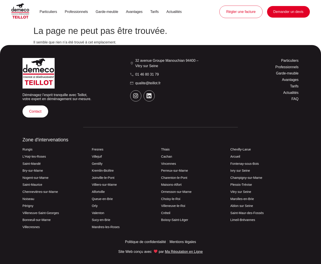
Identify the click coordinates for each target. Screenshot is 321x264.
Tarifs (154, 12)
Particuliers (48, 12)
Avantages (134, 12)
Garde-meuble (107, 12)
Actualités (174, 12)
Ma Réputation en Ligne (184, 252)
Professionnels (76, 12)
